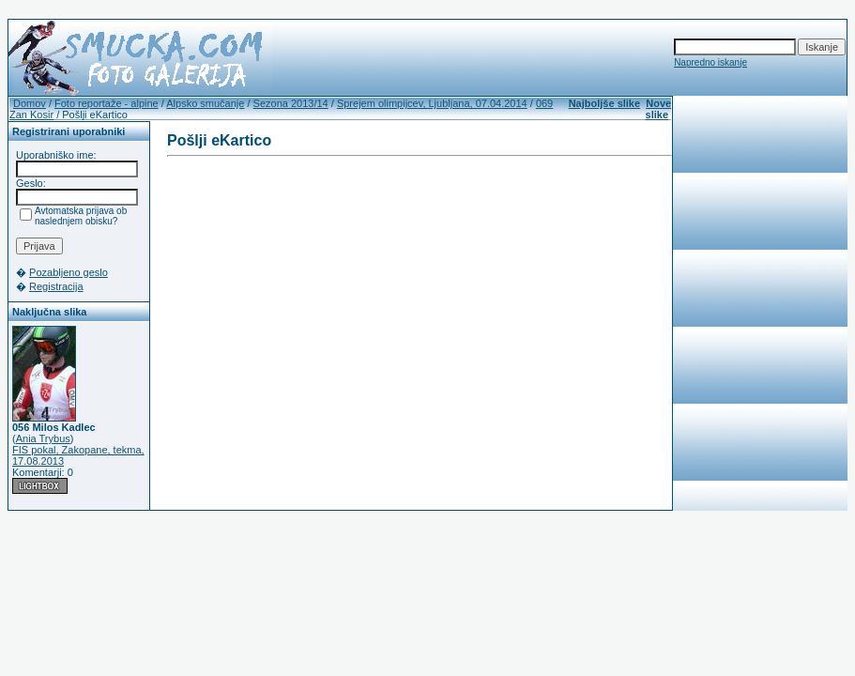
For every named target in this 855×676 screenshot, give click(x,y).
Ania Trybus (43, 438)
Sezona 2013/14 (290, 103)
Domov (29, 103)
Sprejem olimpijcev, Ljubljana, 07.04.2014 (432, 103)
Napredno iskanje (710, 62)
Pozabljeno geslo (68, 272)
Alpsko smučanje (205, 103)
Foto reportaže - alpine (106, 103)
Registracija (56, 286)
